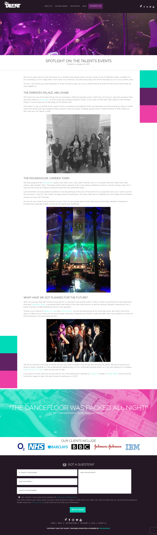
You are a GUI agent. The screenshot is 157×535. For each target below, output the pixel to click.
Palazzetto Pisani (38, 304)
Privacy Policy (37, 502)
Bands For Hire (50, 311)
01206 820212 (112, 374)
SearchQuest (104, 528)
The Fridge (44, 100)
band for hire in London (33, 370)
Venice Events (66, 311)
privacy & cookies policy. (67, 497)
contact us (94, 374)
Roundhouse (48, 183)
